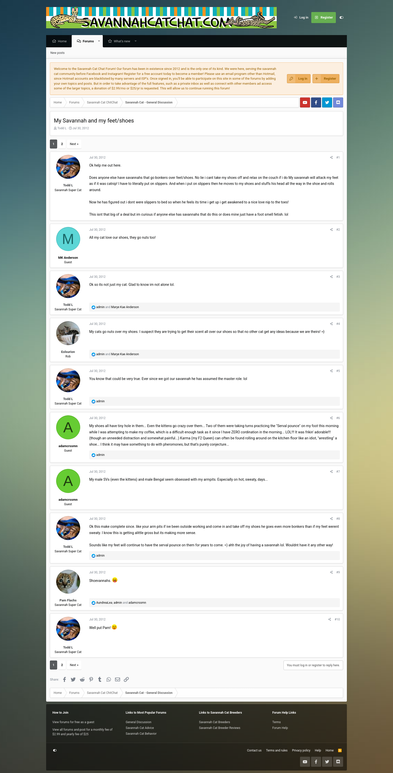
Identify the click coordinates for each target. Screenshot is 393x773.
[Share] (331, 158)
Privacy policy (301, 750)
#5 (338, 371)
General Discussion (138, 722)
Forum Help (280, 728)
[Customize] (341, 17)
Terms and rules (276, 750)
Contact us (254, 750)
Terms (276, 722)
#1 (338, 158)
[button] (100, 41)
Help (318, 750)
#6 (338, 418)
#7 (338, 472)
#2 (338, 230)
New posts (57, 53)
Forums (89, 41)
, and (121, 603)
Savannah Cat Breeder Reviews (219, 728)
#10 (337, 619)
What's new (123, 41)
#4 (338, 324)
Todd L (61, 128)
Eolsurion (68, 352)
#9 (338, 572)
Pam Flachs (67, 600)
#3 (338, 277)
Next (73, 144)
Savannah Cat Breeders (214, 722)
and (117, 307)
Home (63, 41)
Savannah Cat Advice (140, 728)
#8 (338, 519)
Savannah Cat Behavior (141, 733)
